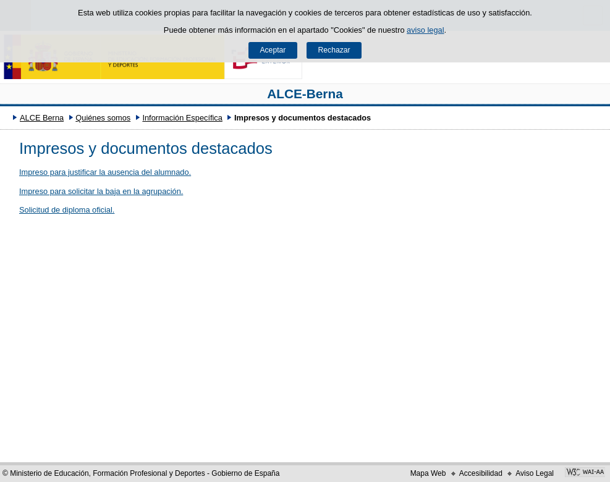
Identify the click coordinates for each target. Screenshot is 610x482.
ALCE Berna (42, 117)
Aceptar (273, 50)
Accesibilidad (480, 473)
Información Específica (182, 117)
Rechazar (334, 50)
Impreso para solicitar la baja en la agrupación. (101, 191)
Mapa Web (428, 473)
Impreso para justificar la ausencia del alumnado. (105, 172)
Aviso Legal (534, 473)
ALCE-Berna (305, 94)
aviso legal (425, 30)
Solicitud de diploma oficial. (66, 209)
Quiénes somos (102, 117)
